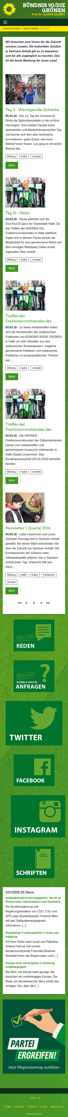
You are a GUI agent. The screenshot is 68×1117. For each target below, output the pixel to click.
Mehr (12, 165)
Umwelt (36, 156)
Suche (43, 1106)
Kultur (45, 28)
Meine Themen (31, 28)
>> (48, 603)
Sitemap (32, 1106)
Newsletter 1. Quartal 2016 (27, 528)
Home (8, 1106)
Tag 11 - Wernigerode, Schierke (32, 109)
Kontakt (19, 1106)
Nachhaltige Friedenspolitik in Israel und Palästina (31, 935)
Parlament (49, 574)
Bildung (11, 156)
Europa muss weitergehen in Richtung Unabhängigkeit (30, 965)
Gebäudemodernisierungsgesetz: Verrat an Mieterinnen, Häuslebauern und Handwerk (33, 900)
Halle (23, 574)
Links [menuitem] (33, 1098)
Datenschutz (34, 1114)
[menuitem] (8, 1106)
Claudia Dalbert (12, 28)
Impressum (56, 1106)
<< (20, 603)
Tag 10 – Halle (17, 213)
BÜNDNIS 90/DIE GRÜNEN (44, 8)
